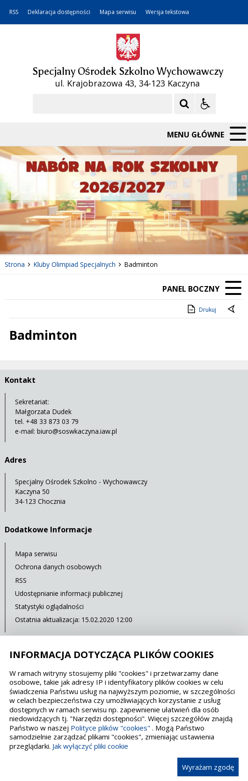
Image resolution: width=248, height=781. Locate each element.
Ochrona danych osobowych (58, 566)
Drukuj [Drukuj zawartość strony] (201, 309)
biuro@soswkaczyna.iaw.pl (77, 431)
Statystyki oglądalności (49, 606)
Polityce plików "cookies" (110, 727)
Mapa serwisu (118, 12)
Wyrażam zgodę (208, 767)
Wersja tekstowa (167, 12)
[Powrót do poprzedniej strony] (232, 309)
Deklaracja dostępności (59, 12)
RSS (13, 12)
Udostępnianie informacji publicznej (69, 593)
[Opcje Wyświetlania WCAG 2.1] (205, 103)
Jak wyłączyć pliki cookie (90, 746)
